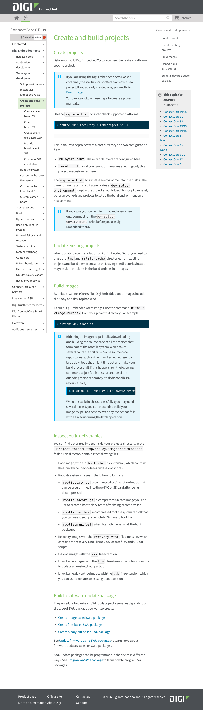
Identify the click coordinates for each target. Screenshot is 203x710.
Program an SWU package (85, 660)
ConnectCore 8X (173, 159)
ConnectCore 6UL (174, 155)
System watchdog (26, 252)
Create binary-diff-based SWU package (84, 632)
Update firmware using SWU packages (85, 640)
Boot (30, 213)
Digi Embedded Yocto (28, 50)
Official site (54, 696)
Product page (27, 696)
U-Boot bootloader (30, 263)
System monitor (25, 246)
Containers (30, 257)
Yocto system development (30, 75)
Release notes (30, 56)
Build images (75, 92)
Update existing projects (171, 47)
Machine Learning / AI (30, 269)
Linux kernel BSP (28, 298)
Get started (28, 44)
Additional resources (28, 329)
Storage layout (30, 207)
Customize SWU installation (33, 161)
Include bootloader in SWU (32, 148)
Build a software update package (176, 78)
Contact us (83, 696)
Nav (186, 18)
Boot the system (30, 170)
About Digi (54, 703)
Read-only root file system (27, 227)
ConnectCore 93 (173, 121)
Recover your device (28, 281)
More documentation (32, 703)
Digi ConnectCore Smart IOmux (27, 314)
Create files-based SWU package (80, 624)
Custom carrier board (32, 199)
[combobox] (143, 17)
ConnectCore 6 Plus (28, 30)
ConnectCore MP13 (175, 126)
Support (81, 703)
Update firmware (30, 219)
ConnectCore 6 (172, 164)
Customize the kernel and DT (32, 188)
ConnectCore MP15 (175, 131)
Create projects (170, 38)
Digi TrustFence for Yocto (28, 305)
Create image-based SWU (32, 113)
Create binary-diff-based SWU (33, 135)
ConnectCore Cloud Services (28, 289)
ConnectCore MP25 (175, 112)
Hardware (28, 323)
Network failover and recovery (28, 238)
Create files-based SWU (31, 124)
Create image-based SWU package (81, 617)
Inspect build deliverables (169, 66)
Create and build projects (32, 103)
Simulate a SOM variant (29, 275)
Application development (30, 64)
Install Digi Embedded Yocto (30, 92)
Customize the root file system (32, 178)
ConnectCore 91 (173, 117)
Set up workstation (32, 84)
